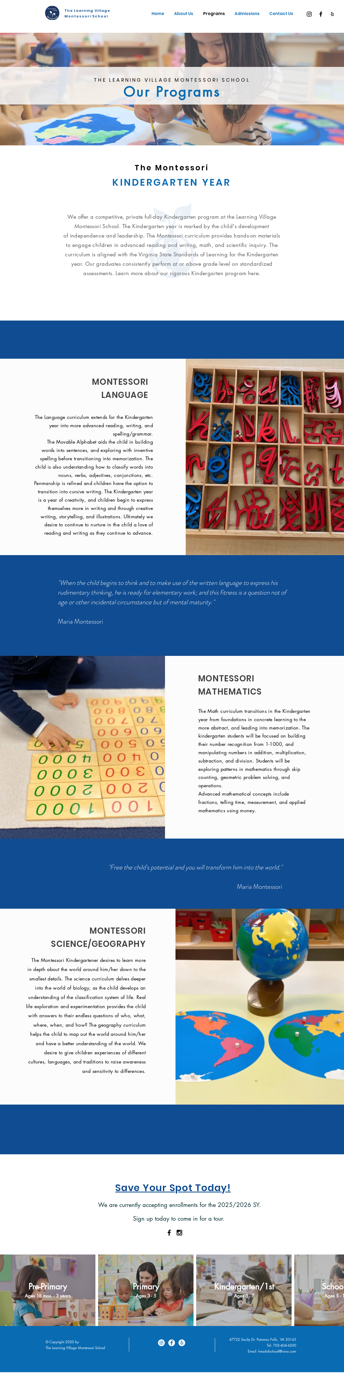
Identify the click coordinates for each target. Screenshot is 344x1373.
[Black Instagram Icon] (179, 1233)
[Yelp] (332, 14)
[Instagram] (309, 14)
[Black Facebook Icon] (169, 1233)
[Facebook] (320, 14)
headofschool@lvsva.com (277, 1351)
